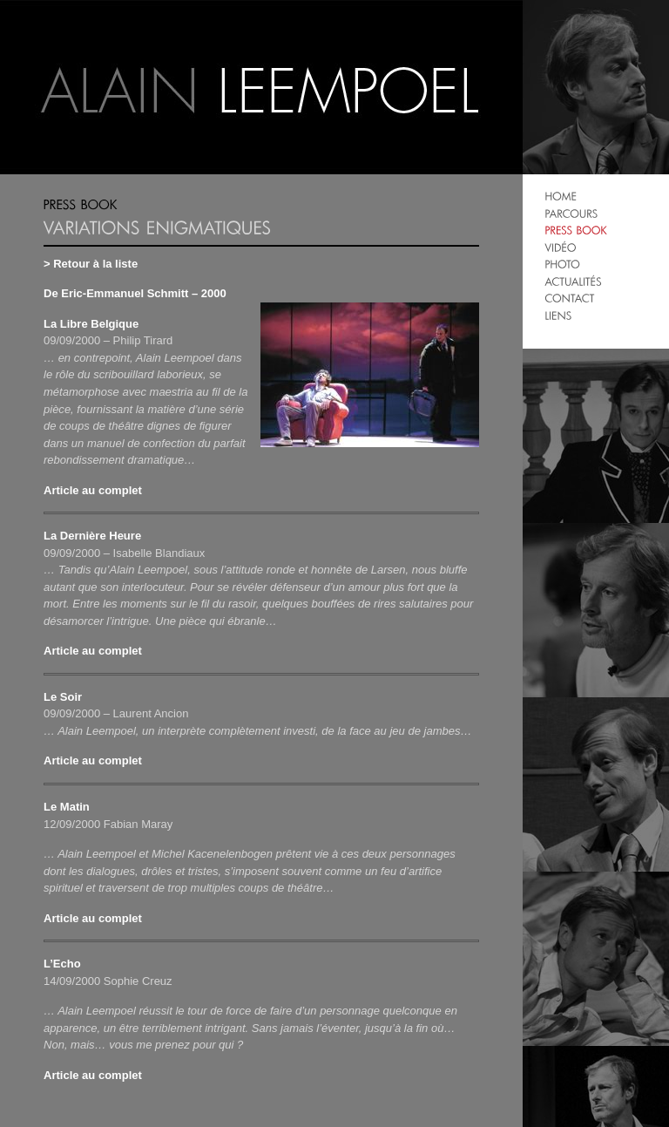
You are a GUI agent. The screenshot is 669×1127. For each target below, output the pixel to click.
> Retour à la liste (91, 263)
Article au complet (93, 490)
